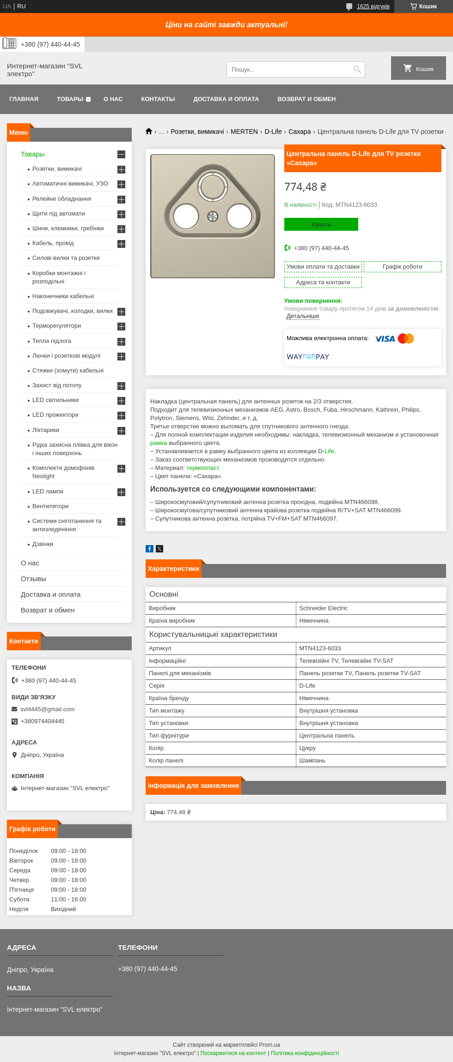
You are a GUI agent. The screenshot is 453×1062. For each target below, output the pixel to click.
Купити (321, 224)
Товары (70, 99)
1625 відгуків (373, 6)
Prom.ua (269, 1045)
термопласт (202, 467)
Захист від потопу (56, 385)
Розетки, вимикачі (197, 131)
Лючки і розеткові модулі (66, 355)
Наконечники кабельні (63, 296)
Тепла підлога (51, 340)
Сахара (299, 131)
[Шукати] (357, 69)
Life (329, 451)
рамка (158, 442)
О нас (113, 99)
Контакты (158, 99)
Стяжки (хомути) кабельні (68, 370)
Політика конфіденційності (305, 1053)
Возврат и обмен (306, 99)
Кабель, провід (52, 243)
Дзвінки (42, 543)
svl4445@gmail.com (47, 709)
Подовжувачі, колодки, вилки (72, 310)
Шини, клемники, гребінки (68, 228)
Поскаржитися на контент (233, 1053)
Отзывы (33, 578)
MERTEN (244, 131)
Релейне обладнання (61, 198)
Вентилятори (50, 506)
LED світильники (55, 399)
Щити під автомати (58, 213)
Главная (23, 99)
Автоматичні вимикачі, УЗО (70, 183)
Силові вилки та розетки (66, 257)
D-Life (273, 131)
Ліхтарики (45, 429)
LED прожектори (55, 414)
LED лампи (47, 491)
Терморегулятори (56, 325)
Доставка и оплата (226, 99)
